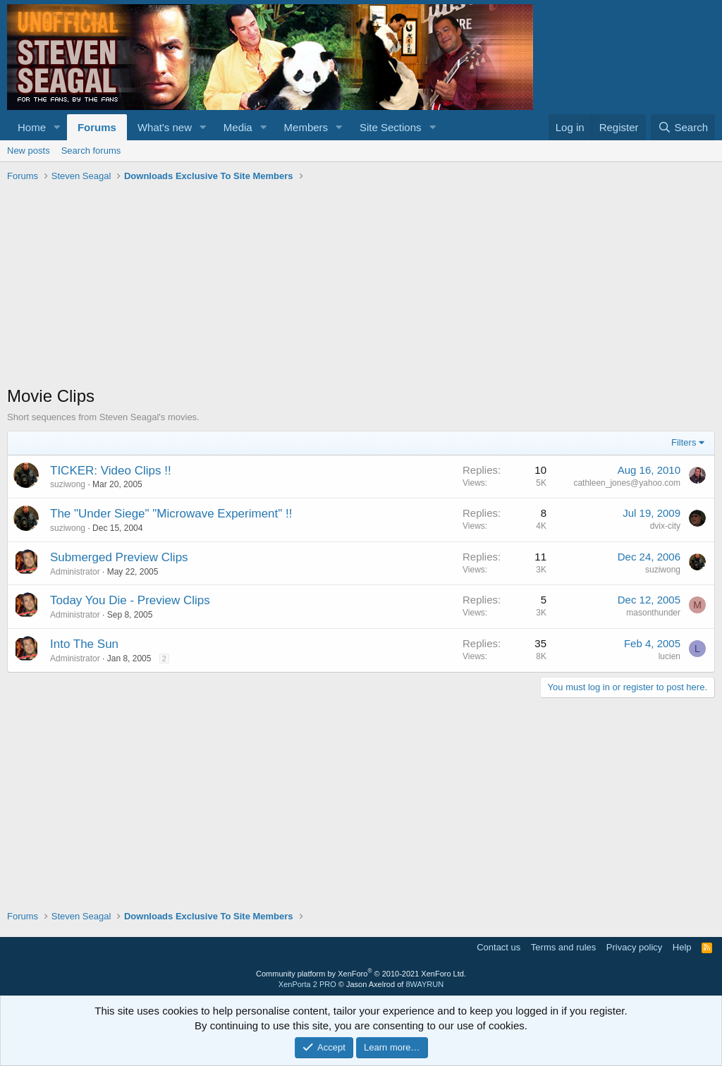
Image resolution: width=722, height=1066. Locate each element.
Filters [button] (683, 442)
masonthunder (653, 613)
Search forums (91, 150)
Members (306, 127)
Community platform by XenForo (361, 973)
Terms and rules (563, 947)
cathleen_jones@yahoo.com (626, 483)
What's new (164, 127)
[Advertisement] (361, 285)
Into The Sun (84, 644)
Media (238, 127)
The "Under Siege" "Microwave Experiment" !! (171, 513)
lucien (669, 656)
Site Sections (391, 127)
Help (682, 947)
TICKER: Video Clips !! (110, 470)
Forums (97, 127)
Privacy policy (634, 947)
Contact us (498, 947)
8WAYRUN (424, 984)
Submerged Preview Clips (119, 557)
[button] (57, 127)
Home (32, 127)
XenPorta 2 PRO (307, 984)
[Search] (683, 127)
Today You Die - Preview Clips (130, 600)
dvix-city (665, 526)
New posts (28, 150)
